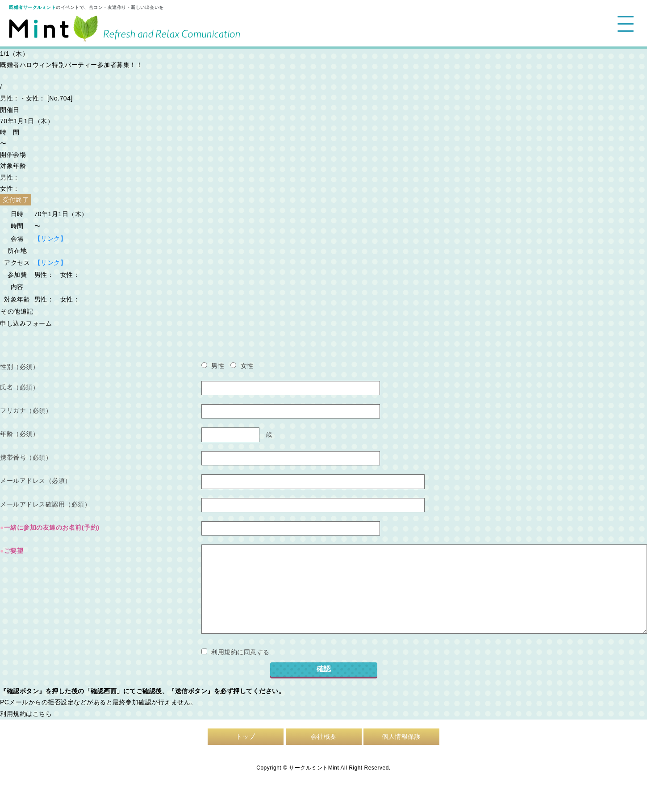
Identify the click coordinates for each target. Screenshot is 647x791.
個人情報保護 (401, 736)
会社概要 (324, 736)
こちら (42, 713)
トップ (245, 736)
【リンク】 (50, 238)
